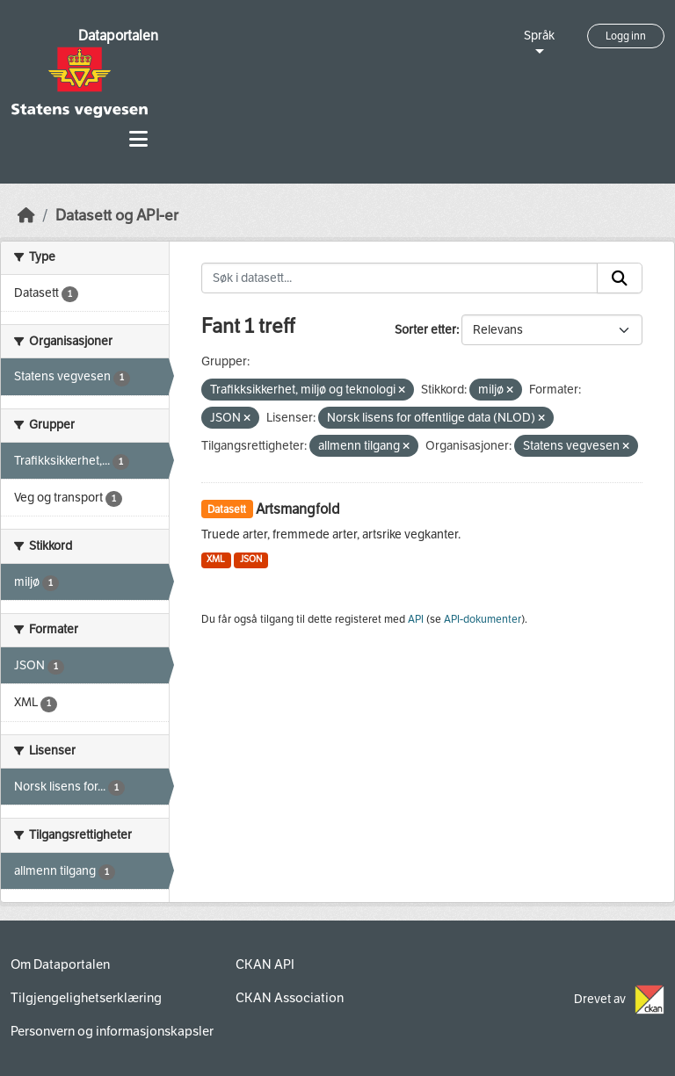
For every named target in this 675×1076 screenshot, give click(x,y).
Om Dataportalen (60, 964)
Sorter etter (425, 329)
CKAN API (265, 964)
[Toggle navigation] (138, 139)
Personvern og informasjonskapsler (112, 1031)
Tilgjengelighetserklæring (86, 998)
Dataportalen (118, 35)
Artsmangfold (298, 509)
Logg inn (626, 36)
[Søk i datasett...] (400, 278)
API (416, 619)
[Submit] (619, 278)
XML (216, 559)
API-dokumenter (482, 619)
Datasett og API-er (116, 215)
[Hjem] (26, 215)
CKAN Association (290, 998)
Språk (539, 35)
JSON (251, 559)
